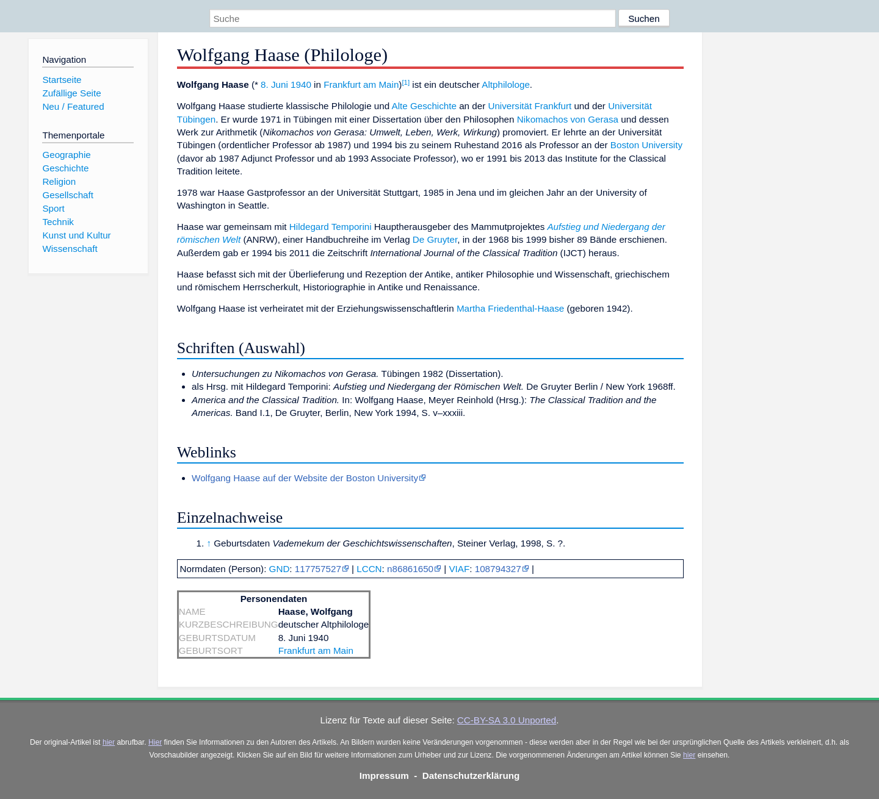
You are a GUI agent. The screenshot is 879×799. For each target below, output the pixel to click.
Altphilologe (506, 84)
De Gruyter (435, 239)
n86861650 (410, 569)
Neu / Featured (73, 106)
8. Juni (274, 84)
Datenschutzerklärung (471, 775)
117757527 (318, 569)
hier (109, 742)
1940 (301, 84)
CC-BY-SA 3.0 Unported (506, 720)
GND (279, 569)
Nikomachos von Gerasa (567, 119)
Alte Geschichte (424, 106)
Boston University (646, 145)
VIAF (459, 569)
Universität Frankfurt (529, 106)
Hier (155, 742)
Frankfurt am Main (361, 84)
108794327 (498, 569)
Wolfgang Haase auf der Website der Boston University (305, 478)
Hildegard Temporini (330, 226)
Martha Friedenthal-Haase (510, 308)
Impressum (384, 775)
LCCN (369, 569)
